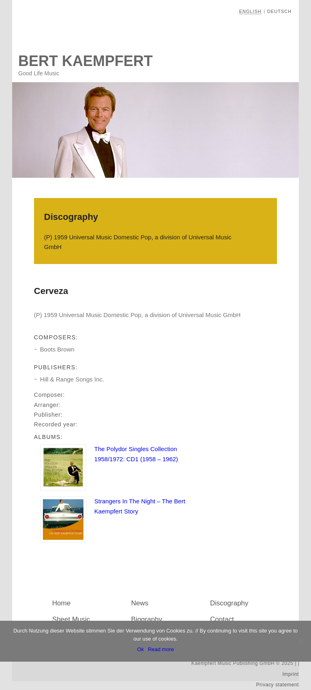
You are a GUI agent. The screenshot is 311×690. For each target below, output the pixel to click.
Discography (229, 603)
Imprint (290, 674)
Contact (222, 619)
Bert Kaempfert (85, 61)
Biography (146, 619)
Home (61, 603)
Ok (140, 649)
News (140, 603)
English (250, 11)
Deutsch (279, 11)
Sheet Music (71, 619)
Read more (161, 649)
